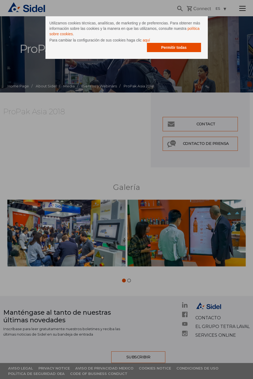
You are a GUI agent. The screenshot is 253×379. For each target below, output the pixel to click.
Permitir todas (173, 47)
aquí (146, 40)
